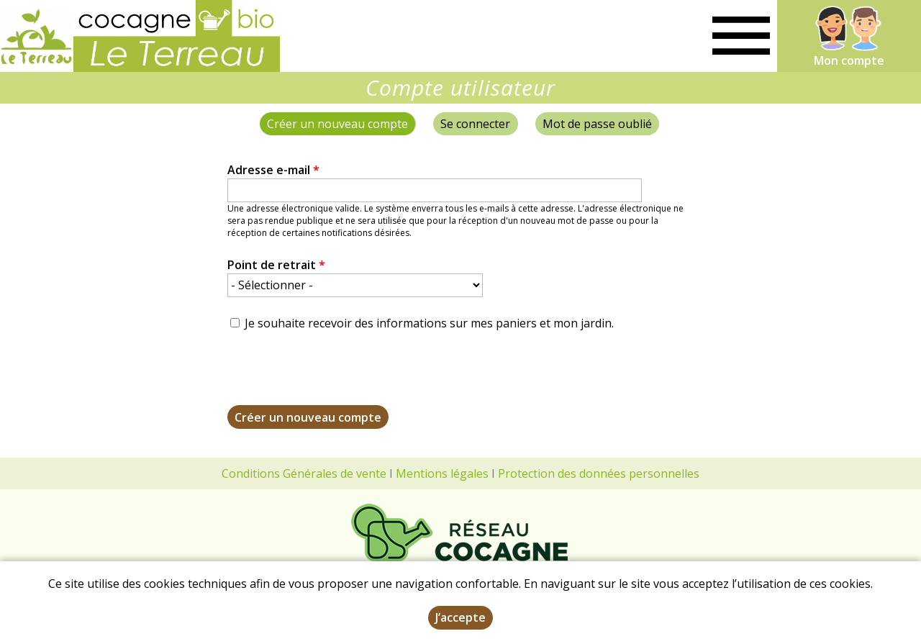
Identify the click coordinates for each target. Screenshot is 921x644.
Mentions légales (442, 473)
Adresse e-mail (273, 170)
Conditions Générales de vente (304, 473)
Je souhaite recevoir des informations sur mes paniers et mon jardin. (429, 323)
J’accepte (460, 617)
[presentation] (336, 377)
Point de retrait (276, 265)
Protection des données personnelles (598, 473)
